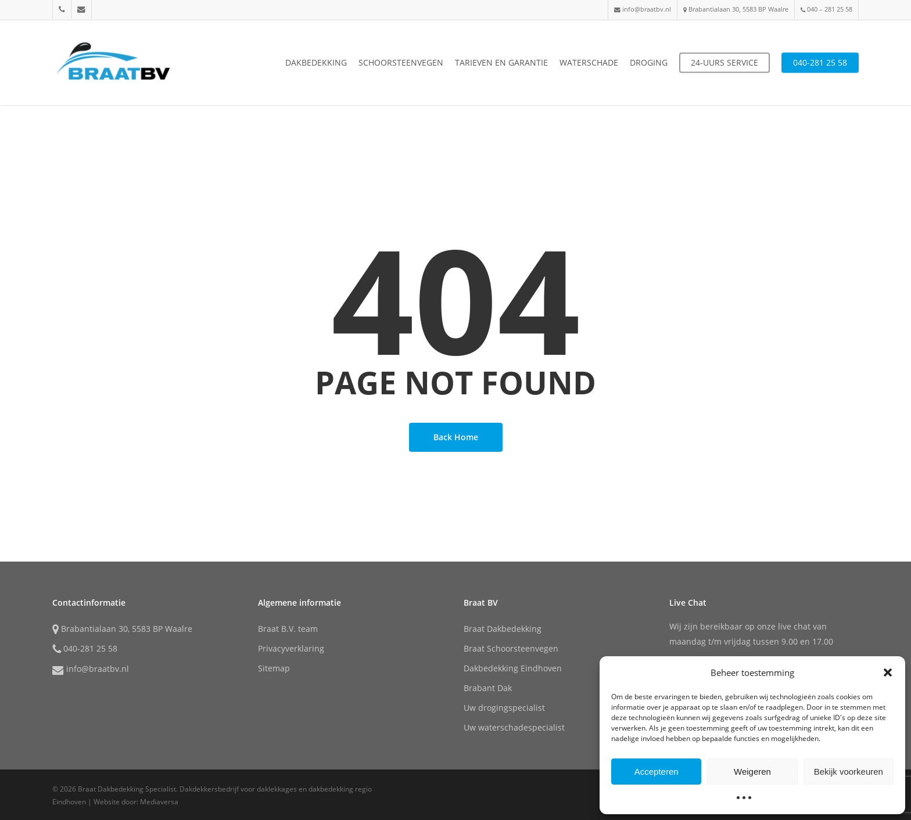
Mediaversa (159, 802)
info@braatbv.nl (90, 669)
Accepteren (656, 771)
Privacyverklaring (291, 648)
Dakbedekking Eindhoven (513, 668)
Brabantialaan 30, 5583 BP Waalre (122, 629)
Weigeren (752, 771)
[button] (888, 672)
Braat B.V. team (288, 628)
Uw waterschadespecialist (514, 727)
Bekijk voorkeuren (848, 771)
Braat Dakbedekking (502, 628)
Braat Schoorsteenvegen (511, 648)
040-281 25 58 (84, 649)
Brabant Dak (488, 687)
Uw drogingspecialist (504, 707)
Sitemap (274, 668)
